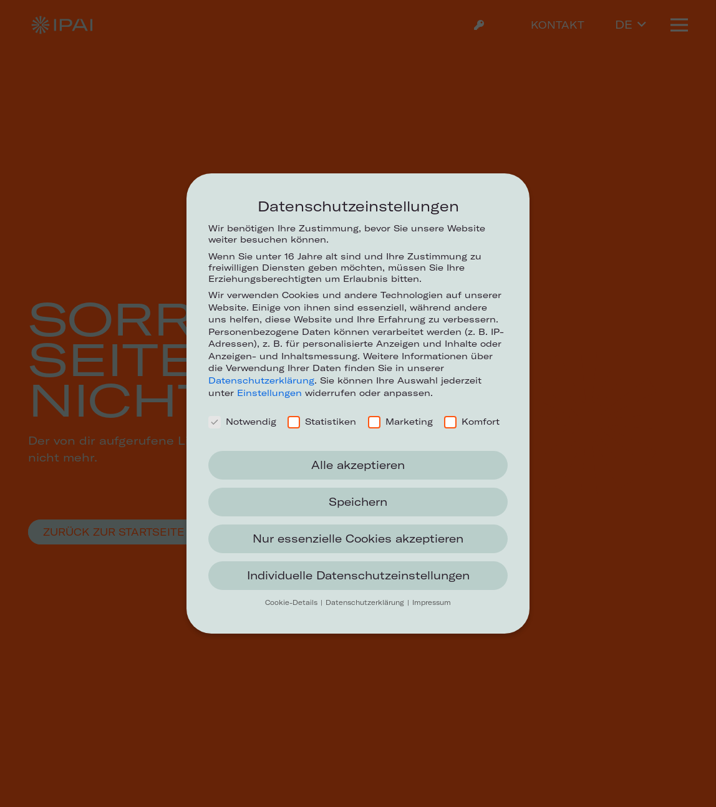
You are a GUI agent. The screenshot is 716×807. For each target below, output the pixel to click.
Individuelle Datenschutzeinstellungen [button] (358, 575)
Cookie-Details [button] (292, 602)
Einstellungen (269, 393)
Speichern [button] (358, 502)
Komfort (472, 421)
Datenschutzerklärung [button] (366, 602)
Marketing (400, 421)
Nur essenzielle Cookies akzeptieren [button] (358, 538)
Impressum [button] (431, 602)
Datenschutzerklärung (261, 380)
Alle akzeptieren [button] (358, 465)
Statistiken (322, 421)
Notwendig (242, 421)
